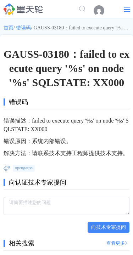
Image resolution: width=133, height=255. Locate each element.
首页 (8, 27)
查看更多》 (117, 243)
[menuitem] (102, 10)
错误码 (23, 27)
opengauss (24, 167)
